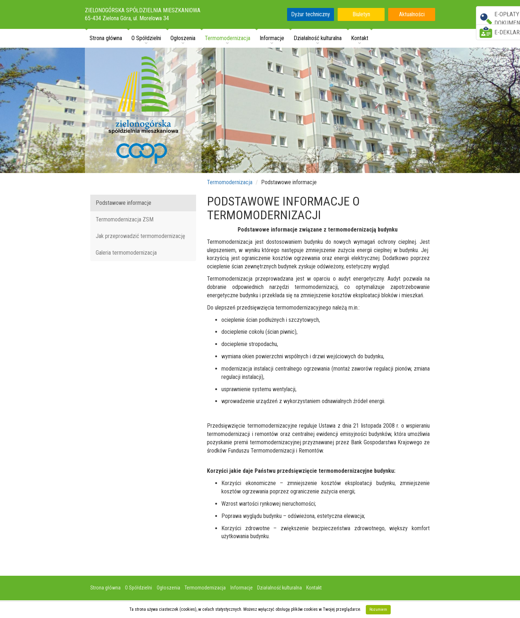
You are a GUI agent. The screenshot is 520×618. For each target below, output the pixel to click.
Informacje (241, 588)
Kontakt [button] (359, 38)
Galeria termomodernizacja (126, 252)
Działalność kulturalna (279, 588)
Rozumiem (378, 609)
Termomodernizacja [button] (227, 38)
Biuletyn (361, 14)
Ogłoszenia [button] (182, 38)
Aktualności (412, 14)
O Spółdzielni (138, 588)
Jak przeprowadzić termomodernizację (140, 236)
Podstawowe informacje (123, 202)
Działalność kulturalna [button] (318, 38)
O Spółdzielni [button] (146, 38)
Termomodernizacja (229, 182)
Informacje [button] (272, 38)
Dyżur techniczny (310, 14)
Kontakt (314, 588)
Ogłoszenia (168, 588)
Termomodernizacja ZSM (124, 219)
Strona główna (106, 38)
